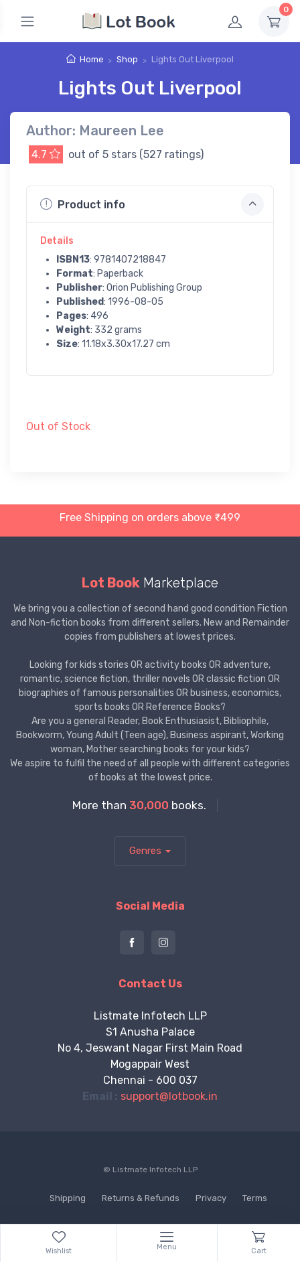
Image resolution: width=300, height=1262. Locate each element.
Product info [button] (152, 204)
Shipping (68, 1198)
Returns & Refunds (140, 1198)
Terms (254, 1198)
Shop (127, 59)
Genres (145, 851)
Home (92, 59)
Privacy (211, 1198)
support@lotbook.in (169, 1096)
